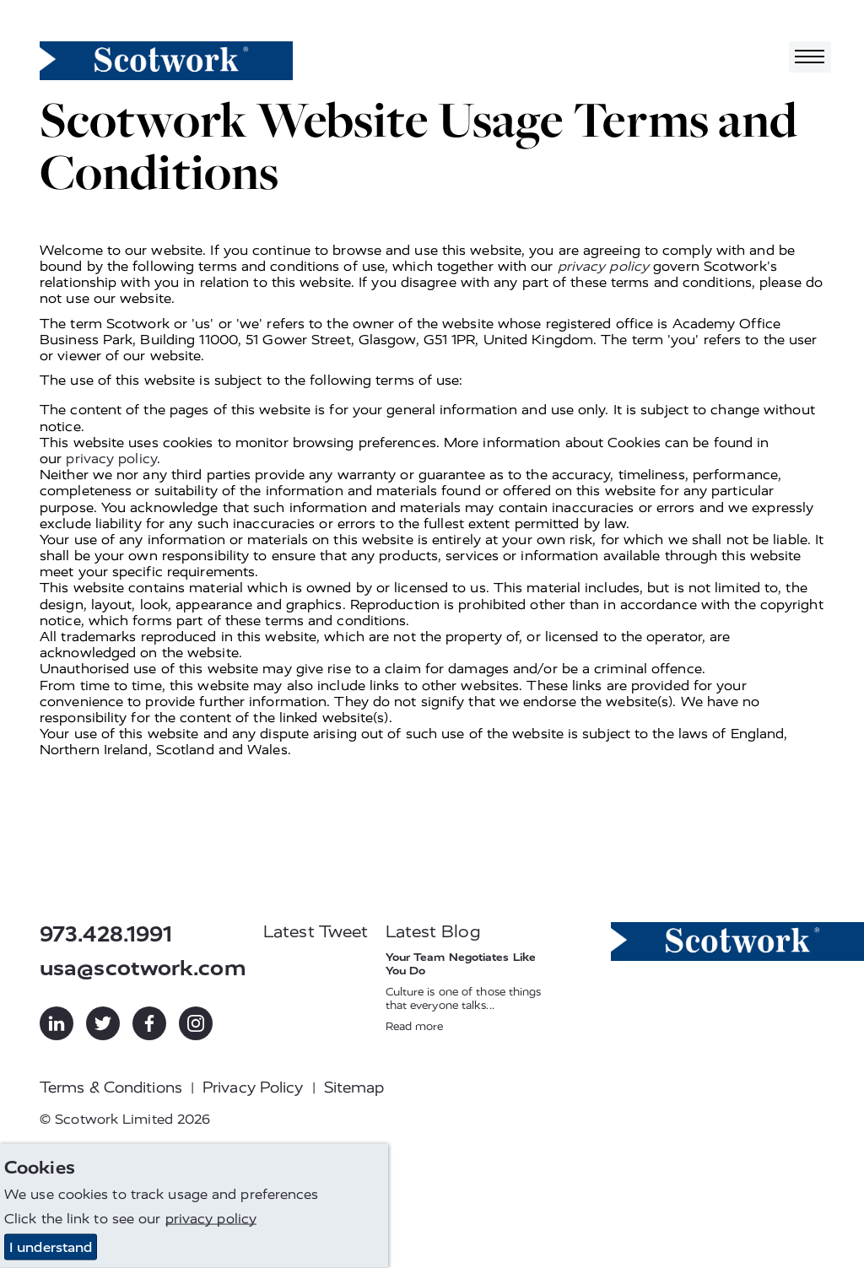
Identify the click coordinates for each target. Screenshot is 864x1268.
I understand (50, 1247)
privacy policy (603, 266)
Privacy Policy (252, 1087)
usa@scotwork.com (143, 968)
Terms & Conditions (111, 1087)
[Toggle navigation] (810, 57)
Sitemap (354, 1087)
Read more (415, 1026)
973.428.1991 (106, 934)
